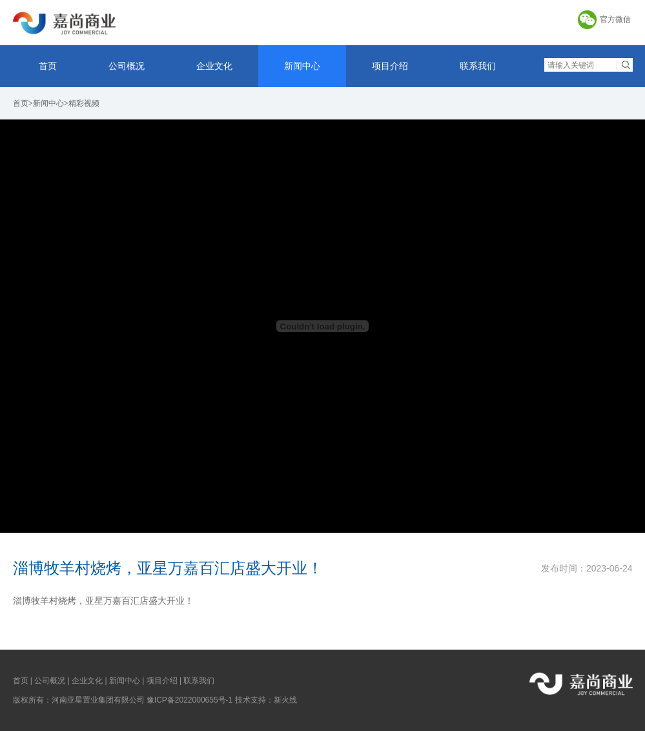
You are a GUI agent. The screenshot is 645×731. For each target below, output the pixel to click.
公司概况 (126, 66)
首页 (48, 66)
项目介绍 (390, 66)
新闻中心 (302, 66)
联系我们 (478, 66)
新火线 (285, 700)
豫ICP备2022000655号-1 (189, 700)
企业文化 (214, 66)
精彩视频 (83, 103)
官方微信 (615, 19)
